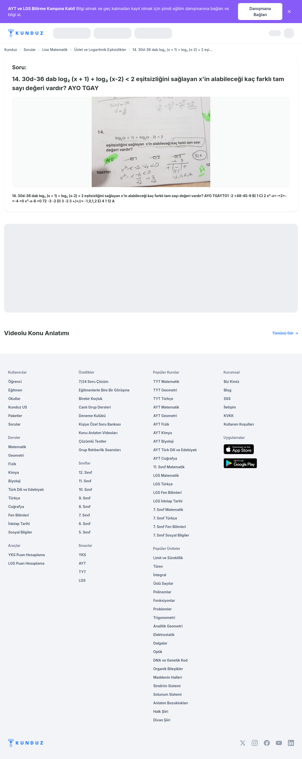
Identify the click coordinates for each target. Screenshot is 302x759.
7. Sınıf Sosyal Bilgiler (171, 535)
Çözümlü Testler (93, 441)
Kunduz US (17, 407)
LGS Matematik (166, 475)
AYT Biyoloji (163, 441)
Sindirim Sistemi (167, 686)
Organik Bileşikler (168, 669)
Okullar (14, 398)
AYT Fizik (161, 424)
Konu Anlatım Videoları (98, 433)
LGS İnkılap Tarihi (167, 501)
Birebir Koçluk (91, 398)
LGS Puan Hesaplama (26, 563)
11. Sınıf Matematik (169, 467)
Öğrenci (15, 381)
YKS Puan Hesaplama (26, 555)
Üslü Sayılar (163, 583)
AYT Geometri (165, 416)
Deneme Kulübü (92, 416)
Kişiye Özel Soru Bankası (100, 424)
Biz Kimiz (231, 381)
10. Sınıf (85, 489)
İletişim (230, 407)
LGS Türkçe (163, 484)
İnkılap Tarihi (19, 523)
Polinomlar (162, 592)
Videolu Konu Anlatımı (151, 333)
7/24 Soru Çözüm (94, 381)
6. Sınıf (85, 523)
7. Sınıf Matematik (168, 509)
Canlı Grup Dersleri (95, 407)
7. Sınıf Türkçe (165, 518)
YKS (82, 555)
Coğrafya (16, 506)
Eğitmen (15, 390)
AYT (82, 563)
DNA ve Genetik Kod (170, 660)
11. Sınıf (85, 481)
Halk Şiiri (160, 711)
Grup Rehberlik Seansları (100, 450)
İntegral (159, 575)
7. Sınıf (84, 515)
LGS (82, 580)
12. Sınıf (85, 472)
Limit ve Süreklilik (168, 558)
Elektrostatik (163, 634)
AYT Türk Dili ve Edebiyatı (175, 450)
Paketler (15, 416)
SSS (227, 398)
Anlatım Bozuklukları (170, 703)
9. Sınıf (85, 498)
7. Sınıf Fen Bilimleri (169, 526)
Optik (157, 652)
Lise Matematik (55, 49)
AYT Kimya (162, 433)
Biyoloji (14, 481)
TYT (82, 572)
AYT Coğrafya (165, 458)
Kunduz (10, 49)
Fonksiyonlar (164, 600)
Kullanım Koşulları (239, 424)
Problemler (162, 609)
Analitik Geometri (168, 626)
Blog (227, 390)
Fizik (12, 464)
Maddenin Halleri (167, 677)
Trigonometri (164, 617)
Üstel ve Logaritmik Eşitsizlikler (100, 49)
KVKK (229, 416)
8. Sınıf (85, 506)
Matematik (17, 447)
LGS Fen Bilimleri (167, 492)
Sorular (30, 49)
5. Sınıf (84, 532)
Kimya (13, 472)
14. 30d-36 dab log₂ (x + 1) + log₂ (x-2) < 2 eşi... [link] (172, 49)
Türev (158, 566)
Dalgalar (160, 643)
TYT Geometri (165, 390)
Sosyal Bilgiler (20, 532)
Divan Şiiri (161, 720)
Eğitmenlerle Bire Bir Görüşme (104, 390)
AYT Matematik (166, 407)
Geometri (16, 455)
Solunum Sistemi (167, 694)
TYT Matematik (166, 381)
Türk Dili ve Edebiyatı (26, 489)
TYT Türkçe (163, 398)
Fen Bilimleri (18, 515)
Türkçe (14, 498)
